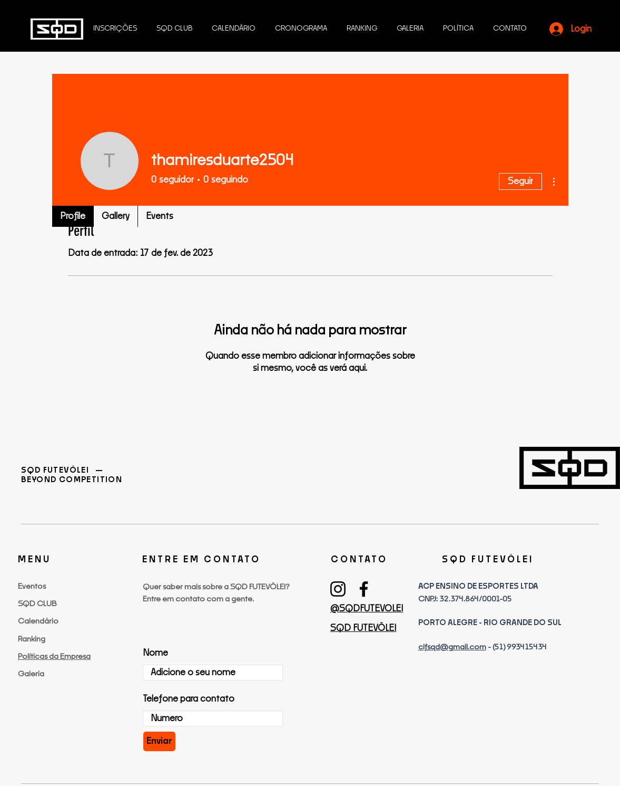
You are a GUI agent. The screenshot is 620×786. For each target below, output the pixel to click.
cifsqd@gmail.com (452, 647)
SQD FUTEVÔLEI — (63, 470)
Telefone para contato (188, 699)
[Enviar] (159, 741)
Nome (155, 653)
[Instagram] (338, 589)
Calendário (38, 621)
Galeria (31, 674)
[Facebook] (363, 589)
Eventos (32, 586)
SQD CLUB (37, 604)
